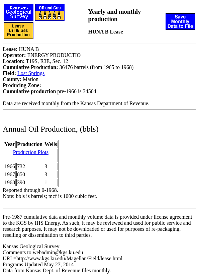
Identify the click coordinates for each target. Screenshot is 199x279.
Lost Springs (30, 73)
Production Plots (30, 152)
